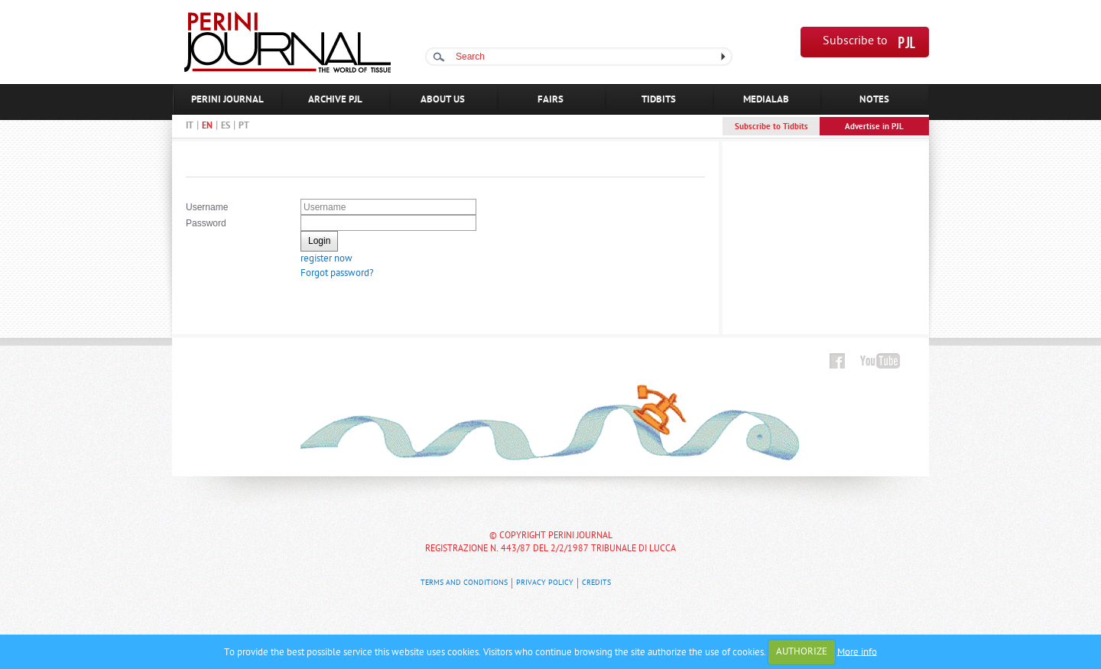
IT (189, 126)
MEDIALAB (766, 99)
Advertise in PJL (874, 127)
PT (244, 126)
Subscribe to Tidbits (771, 127)
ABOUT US (443, 99)
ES (225, 126)
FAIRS (550, 99)
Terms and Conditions (464, 583)
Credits (596, 583)
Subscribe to (855, 42)
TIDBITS (658, 99)
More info (857, 651)
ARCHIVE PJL (335, 99)
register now (326, 258)
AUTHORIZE (801, 651)
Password (206, 223)
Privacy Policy (544, 583)
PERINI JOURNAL (227, 99)
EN (207, 126)
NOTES (874, 99)
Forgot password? (337, 273)
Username (207, 207)
